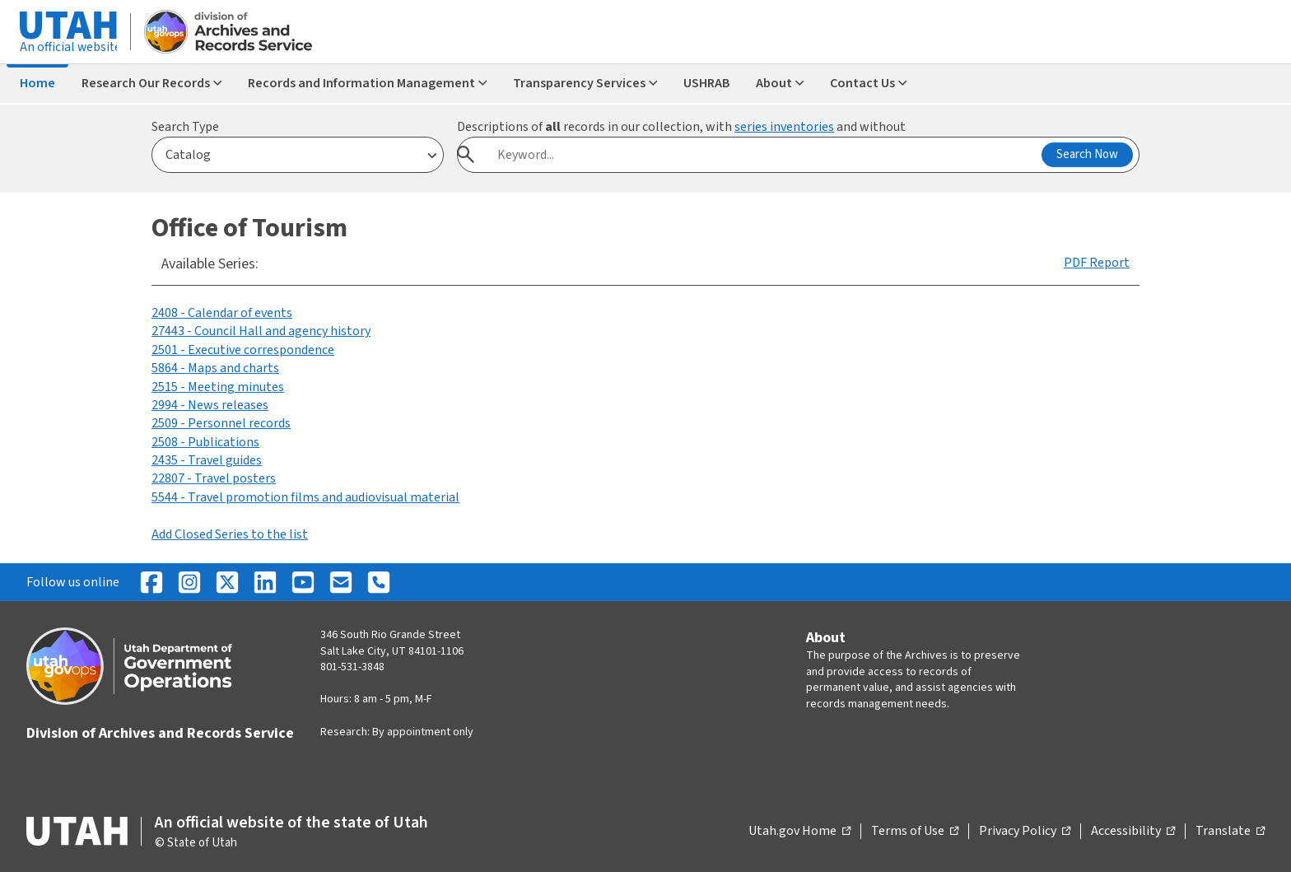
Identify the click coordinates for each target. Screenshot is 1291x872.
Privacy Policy (1024, 831)
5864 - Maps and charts (215, 368)
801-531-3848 (352, 667)
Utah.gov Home (799, 831)
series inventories (784, 127)
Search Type (185, 127)
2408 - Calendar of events (221, 313)
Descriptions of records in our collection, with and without (681, 127)
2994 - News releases (209, 405)
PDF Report (1097, 263)
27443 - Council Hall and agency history (261, 331)
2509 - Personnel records (221, 423)
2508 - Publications (205, 442)
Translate (1230, 831)
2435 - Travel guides (206, 460)
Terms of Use (914, 831)
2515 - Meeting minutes (217, 387)
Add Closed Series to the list (229, 534)
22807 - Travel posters (213, 478)
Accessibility (1133, 831)
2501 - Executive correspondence (242, 350)
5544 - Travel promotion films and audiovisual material (305, 497)
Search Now (1087, 154)
